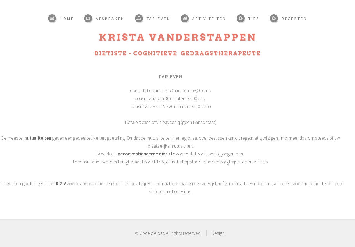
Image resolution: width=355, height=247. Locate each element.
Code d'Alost (152, 233)
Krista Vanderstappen (178, 37)
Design (218, 233)
